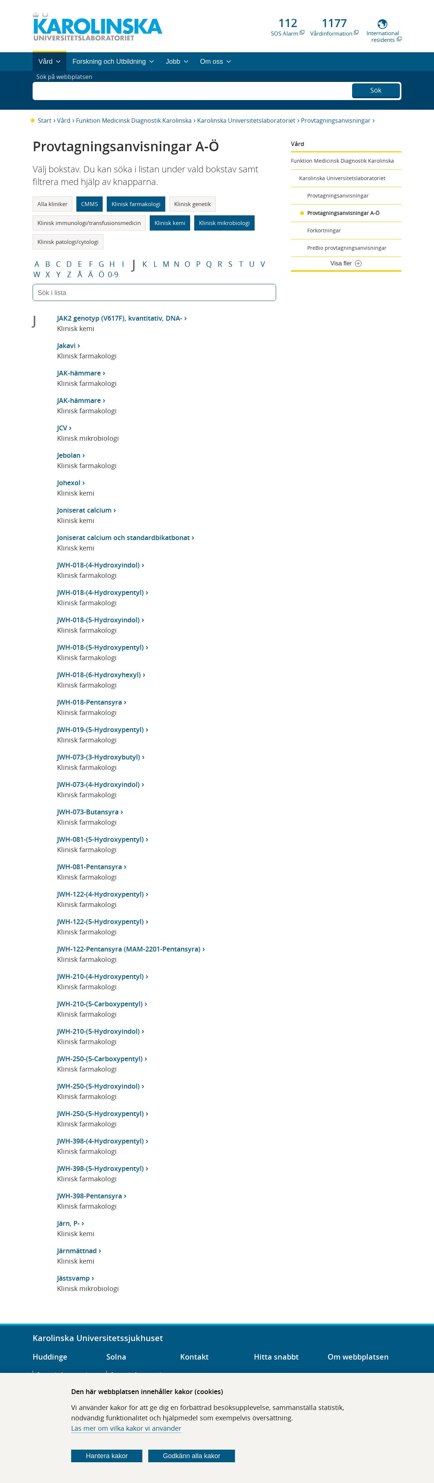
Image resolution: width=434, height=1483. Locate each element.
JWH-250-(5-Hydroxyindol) (98, 1086)
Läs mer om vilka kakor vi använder (126, 1428)
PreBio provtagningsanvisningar (347, 247)
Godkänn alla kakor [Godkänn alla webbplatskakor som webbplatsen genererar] (191, 1456)
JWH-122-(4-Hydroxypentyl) (100, 894)
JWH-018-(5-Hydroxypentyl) (100, 647)
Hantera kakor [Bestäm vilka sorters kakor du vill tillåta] (107, 1456)
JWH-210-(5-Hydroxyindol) (98, 1031)
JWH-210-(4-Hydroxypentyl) (100, 976)
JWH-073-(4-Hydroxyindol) (98, 784)
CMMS (89, 204)
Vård (63, 120)
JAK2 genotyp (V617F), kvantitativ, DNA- (119, 318)
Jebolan (68, 455)
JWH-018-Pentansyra (89, 702)
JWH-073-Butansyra (88, 811)
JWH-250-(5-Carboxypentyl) (100, 1058)
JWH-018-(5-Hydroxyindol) (98, 619)
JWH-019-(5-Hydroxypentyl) (100, 729)
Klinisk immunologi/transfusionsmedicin (89, 222)
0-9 (113, 274)
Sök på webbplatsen (67, 90)
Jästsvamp (73, 1278)
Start (45, 120)
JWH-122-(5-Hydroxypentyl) (100, 921)
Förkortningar (324, 230)
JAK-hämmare (79, 372)
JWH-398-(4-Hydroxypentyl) (100, 1140)
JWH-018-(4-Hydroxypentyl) (100, 592)
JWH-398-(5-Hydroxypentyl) (100, 1168)
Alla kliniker (52, 204)
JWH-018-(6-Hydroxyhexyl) (99, 674)
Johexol (68, 482)
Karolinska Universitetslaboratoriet (246, 120)
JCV (62, 427)
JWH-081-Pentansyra (89, 866)
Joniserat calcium (84, 510)
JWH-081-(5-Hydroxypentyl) (100, 839)
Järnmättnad (77, 1250)
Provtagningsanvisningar (336, 120)
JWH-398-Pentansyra (89, 1195)
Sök (375, 89)
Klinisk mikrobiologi (224, 222)
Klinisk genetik (192, 204)
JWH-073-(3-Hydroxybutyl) (98, 756)
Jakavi (66, 345)
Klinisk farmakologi (136, 204)
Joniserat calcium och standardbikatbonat (123, 537)
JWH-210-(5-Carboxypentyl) (100, 1003)
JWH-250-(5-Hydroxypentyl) (100, 1113)
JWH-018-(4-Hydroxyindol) (98, 564)
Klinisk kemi (170, 222)
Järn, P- (68, 1223)
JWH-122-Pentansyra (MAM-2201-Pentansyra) (129, 948)
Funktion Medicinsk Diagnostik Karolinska (134, 120)
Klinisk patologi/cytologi (68, 241)
